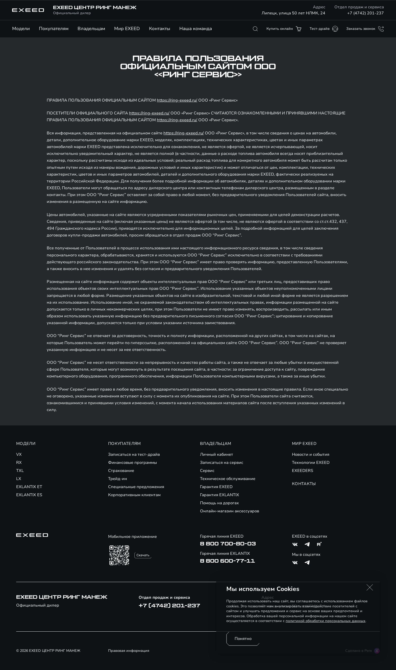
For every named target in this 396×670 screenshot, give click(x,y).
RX (19, 463)
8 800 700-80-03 (228, 543)
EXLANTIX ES (29, 495)
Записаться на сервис (221, 463)
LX (18, 479)
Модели (21, 29)
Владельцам (91, 29)
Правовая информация (128, 650)
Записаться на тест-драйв (134, 454)
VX (19, 454)
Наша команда (195, 29)
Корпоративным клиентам (134, 495)
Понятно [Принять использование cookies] (243, 639)
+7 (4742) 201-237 (365, 13)
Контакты (159, 29)
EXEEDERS (302, 471)
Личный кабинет (216, 454)
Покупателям (53, 29)
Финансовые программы (132, 463)
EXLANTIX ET (29, 487)
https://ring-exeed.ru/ (177, 100)
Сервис (207, 471)
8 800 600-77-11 (227, 561)
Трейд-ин (117, 479)
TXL (20, 471)
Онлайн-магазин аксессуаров (229, 511)
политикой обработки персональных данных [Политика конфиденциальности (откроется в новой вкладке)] (325, 620)
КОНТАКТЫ (304, 484)
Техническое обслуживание (227, 479)
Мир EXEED (127, 29)
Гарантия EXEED (216, 487)
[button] (370, 587)
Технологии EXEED (311, 463)
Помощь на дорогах (219, 503)
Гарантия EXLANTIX (219, 495)
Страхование (121, 471)
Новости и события (310, 454)
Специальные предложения (136, 487)
